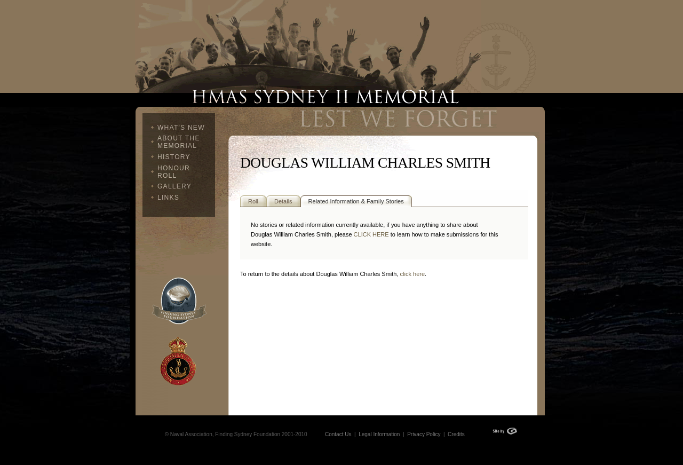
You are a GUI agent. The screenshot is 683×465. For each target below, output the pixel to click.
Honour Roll (173, 171)
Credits (456, 434)
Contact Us (338, 434)
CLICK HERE (371, 234)
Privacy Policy (423, 434)
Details (283, 201)
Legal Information (378, 434)
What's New (181, 127)
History (173, 157)
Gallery (174, 186)
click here (412, 274)
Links (168, 197)
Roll (253, 201)
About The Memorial (178, 142)
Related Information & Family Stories (356, 201)
